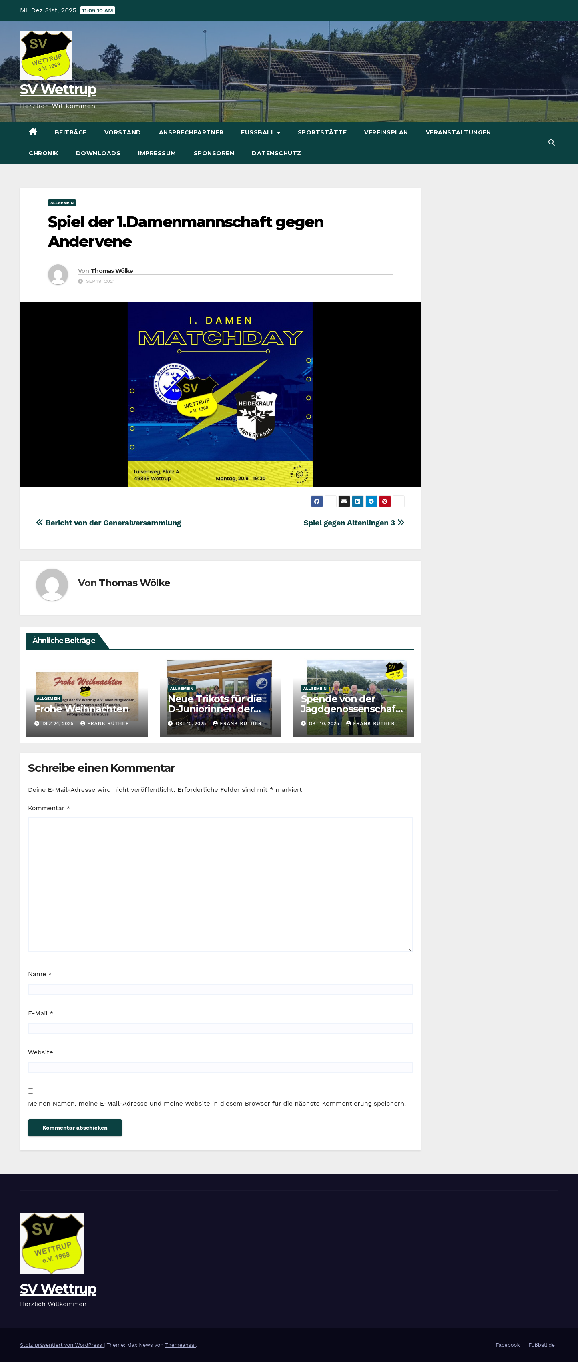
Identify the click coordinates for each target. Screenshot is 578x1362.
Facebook (508, 1345)
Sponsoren (214, 153)
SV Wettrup (58, 89)
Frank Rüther (104, 723)
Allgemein (62, 202)
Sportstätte (322, 132)
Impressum (157, 153)
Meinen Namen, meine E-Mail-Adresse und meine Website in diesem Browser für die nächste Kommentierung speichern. (217, 1103)
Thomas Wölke (112, 270)
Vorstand (122, 132)
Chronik (43, 153)
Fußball (259, 132)
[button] (551, 142)
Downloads (98, 153)
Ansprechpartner (191, 132)
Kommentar (49, 808)
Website (40, 1052)
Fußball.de (541, 1345)
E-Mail (40, 1013)
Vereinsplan (386, 132)
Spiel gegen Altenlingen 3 (353, 522)
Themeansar (180, 1345)
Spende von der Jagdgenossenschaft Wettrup (350, 709)
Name (40, 974)
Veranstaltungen (458, 132)
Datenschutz (276, 153)
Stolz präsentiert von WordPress (62, 1345)
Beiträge (71, 132)
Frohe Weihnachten (81, 709)
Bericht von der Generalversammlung (108, 522)
